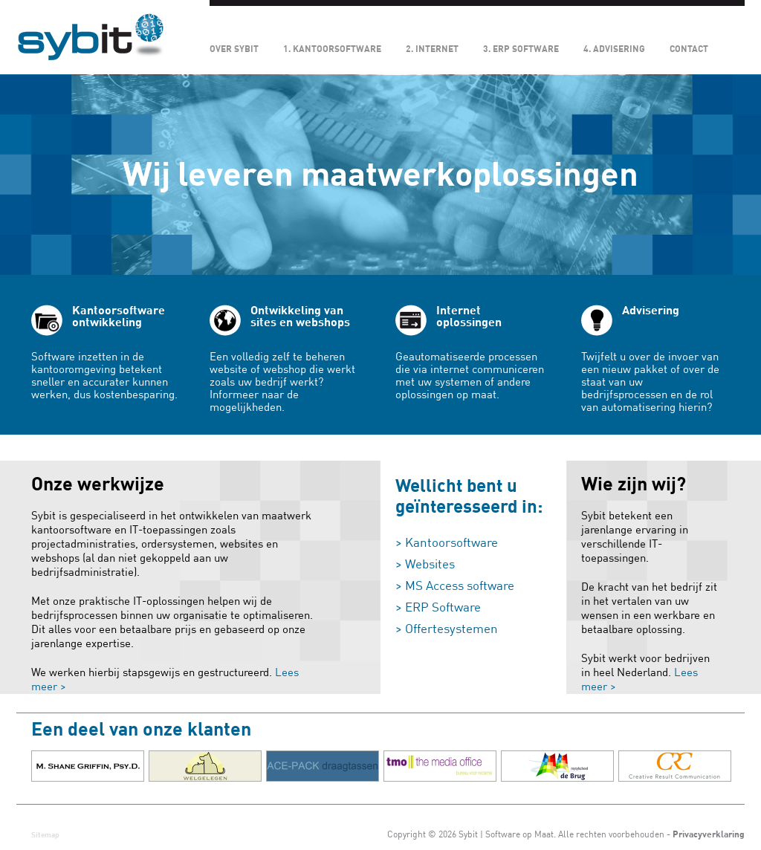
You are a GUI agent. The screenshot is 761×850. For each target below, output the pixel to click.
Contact (689, 49)
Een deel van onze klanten (141, 729)
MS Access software (459, 586)
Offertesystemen (451, 629)
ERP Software (443, 607)
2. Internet (432, 49)
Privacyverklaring (709, 834)
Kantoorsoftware (451, 543)
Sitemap (45, 835)
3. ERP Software (521, 49)
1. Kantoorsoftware (332, 49)
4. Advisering (614, 49)
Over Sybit (234, 49)
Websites (430, 564)
